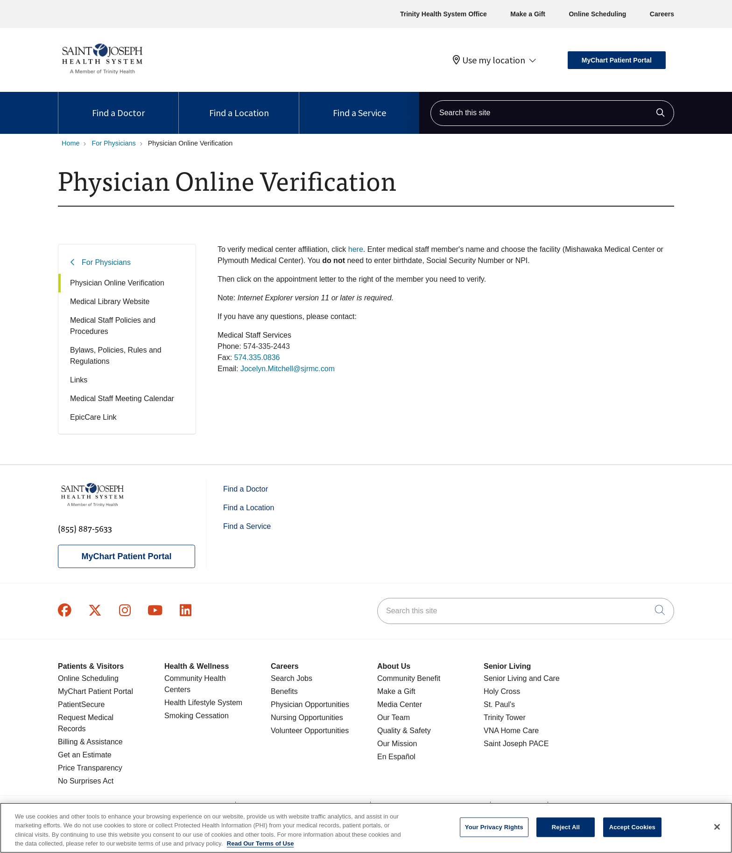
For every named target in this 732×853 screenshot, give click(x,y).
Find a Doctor (118, 105)
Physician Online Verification (117, 283)
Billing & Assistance (90, 742)
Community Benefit (408, 678)
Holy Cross (502, 691)
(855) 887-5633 (85, 528)
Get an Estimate (85, 755)
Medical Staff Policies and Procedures (112, 325)
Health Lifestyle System (203, 703)
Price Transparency (90, 768)
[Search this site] (552, 113)
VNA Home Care (511, 731)
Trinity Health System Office (443, 14)
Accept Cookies (632, 827)
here (355, 249)
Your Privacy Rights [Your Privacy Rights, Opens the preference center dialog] (494, 827)
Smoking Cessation (196, 716)
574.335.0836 (257, 357)
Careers (662, 14)
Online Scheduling (597, 14)
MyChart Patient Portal (617, 60)
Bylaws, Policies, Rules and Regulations (116, 355)
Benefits (284, 691)
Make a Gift (527, 14)
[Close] (717, 827)
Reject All (566, 827)
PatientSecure (81, 704)
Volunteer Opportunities (310, 731)
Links (78, 380)
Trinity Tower (505, 717)
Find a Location (239, 105)
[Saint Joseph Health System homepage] (102, 74)
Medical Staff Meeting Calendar (122, 398)
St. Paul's (499, 704)
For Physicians (106, 262)
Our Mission (397, 744)
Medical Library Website (109, 301)
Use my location (489, 60)
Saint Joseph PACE (516, 744)
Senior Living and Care (522, 678)
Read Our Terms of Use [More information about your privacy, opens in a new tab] (260, 843)
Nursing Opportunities (307, 717)
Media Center (399, 704)
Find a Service (359, 105)
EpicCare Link (93, 417)
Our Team (393, 717)
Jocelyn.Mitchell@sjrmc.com (287, 369)
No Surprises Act (85, 781)
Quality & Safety (404, 731)
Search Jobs (291, 678)
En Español (396, 757)
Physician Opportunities (310, 704)
